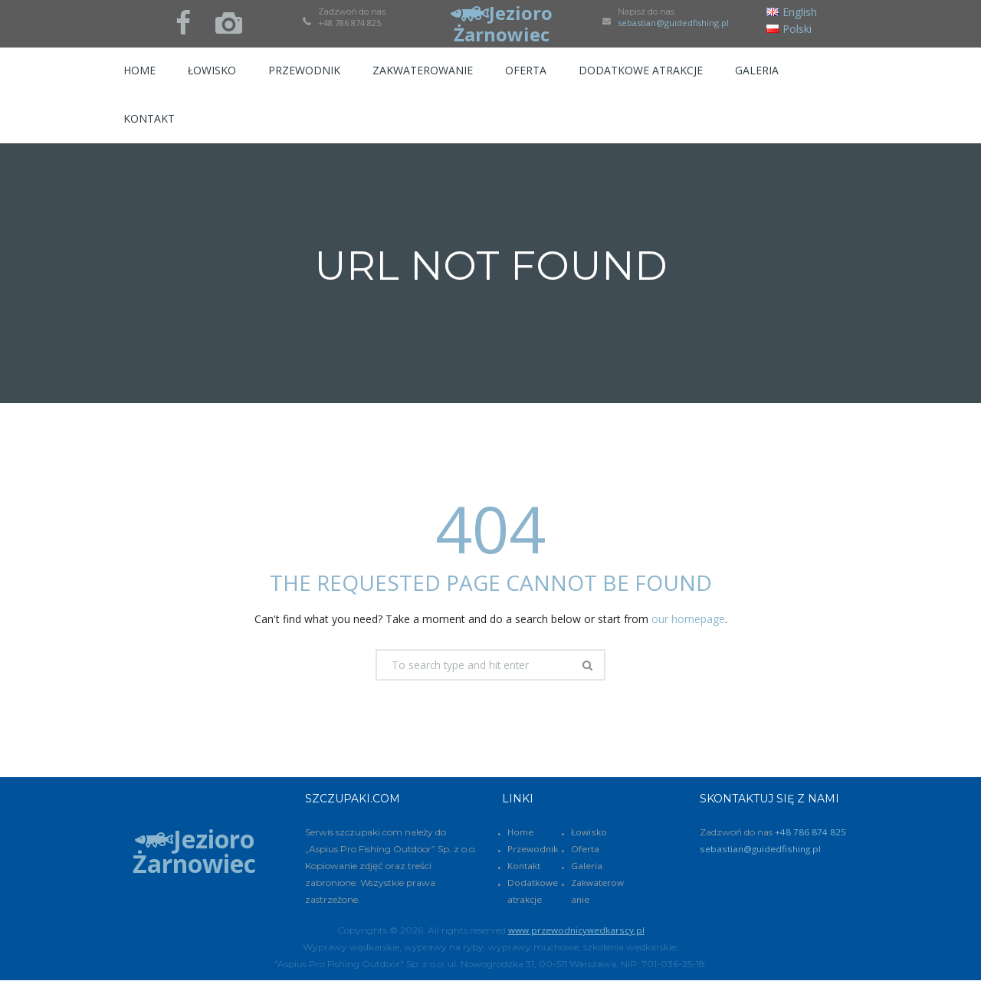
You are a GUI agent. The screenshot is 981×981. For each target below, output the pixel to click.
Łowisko (589, 832)
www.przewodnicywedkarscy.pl (576, 930)
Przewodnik (532, 849)
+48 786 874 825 (349, 22)
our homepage (688, 619)
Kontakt (523, 866)
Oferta (585, 849)
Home (520, 832)
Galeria (586, 866)
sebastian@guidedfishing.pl (673, 23)
